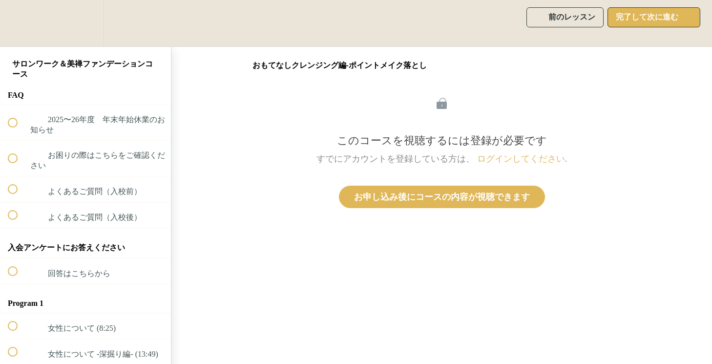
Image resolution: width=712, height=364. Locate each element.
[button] (18, 23)
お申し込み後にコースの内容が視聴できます (442, 197)
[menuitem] (85, 23)
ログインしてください (521, 159)
